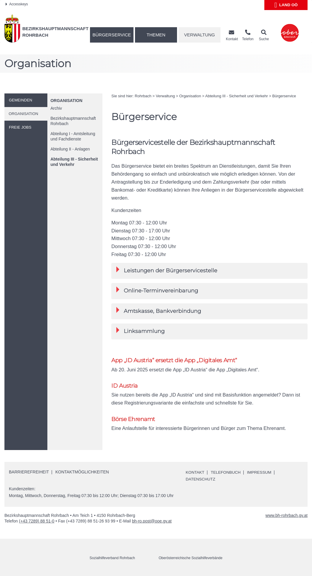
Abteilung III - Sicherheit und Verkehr (74, 162)
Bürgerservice (112, 34)
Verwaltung (199, 34)
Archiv (56, 108)
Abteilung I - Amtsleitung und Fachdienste (72, 136)
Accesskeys (17, 4)
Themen (156, 34)
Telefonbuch (226, 472)
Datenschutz (201, 479)
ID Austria (124, 386)
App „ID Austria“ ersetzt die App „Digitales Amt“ (174, 360)
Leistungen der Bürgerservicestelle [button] (166, 270)
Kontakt (195, 472)
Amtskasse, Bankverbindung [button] (158, 310)
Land (286, 5)
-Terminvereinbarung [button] (157, 290)
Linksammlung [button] (140, 330)
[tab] (209, 270)
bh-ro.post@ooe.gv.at (152, 521)
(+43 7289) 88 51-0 (36, 521)
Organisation (66, 100)
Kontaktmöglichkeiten (82, 472)
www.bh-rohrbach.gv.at (287, 515)
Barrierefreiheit (29, 472)
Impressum (261, 472)
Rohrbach (143, 96)
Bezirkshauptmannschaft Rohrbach (73, 121)
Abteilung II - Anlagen (70, 149)
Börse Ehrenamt (133, 419)
